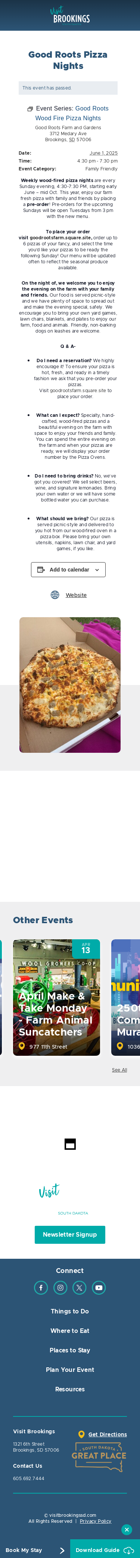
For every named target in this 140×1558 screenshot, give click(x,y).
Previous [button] (99, 921)
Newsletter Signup (70, 1235)
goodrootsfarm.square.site (78, 390)
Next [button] (120, 921)
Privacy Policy (96, 1521)
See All (119, 1070)
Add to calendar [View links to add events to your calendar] (69, 570)
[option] (70, 685)
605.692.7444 (29, 1478)
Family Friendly (101, 169)
